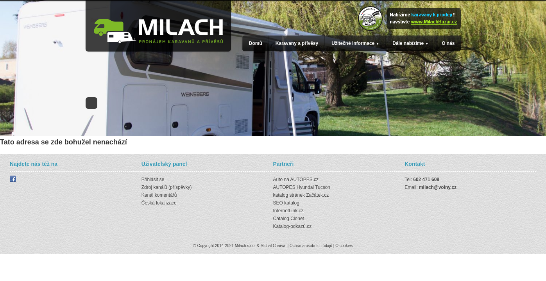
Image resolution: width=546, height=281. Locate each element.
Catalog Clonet (288, 218)
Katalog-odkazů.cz (292, 226)
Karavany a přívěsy (297, 43)
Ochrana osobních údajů (311, 246)
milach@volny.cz (437, 187)
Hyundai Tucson (313, 187)
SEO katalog (286, 203)
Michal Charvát (273, 246)
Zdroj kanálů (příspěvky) (166, 187)
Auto (278, 179)
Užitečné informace (352, 43)
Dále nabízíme (408, 43)
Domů (255, 43)
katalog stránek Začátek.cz (301, 195)
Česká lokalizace (159, 203)
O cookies (344, 246)
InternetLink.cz (288, 210)
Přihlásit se (153, 179)
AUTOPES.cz (304, 179)
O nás (448, 43)
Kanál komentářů (159, 195)
